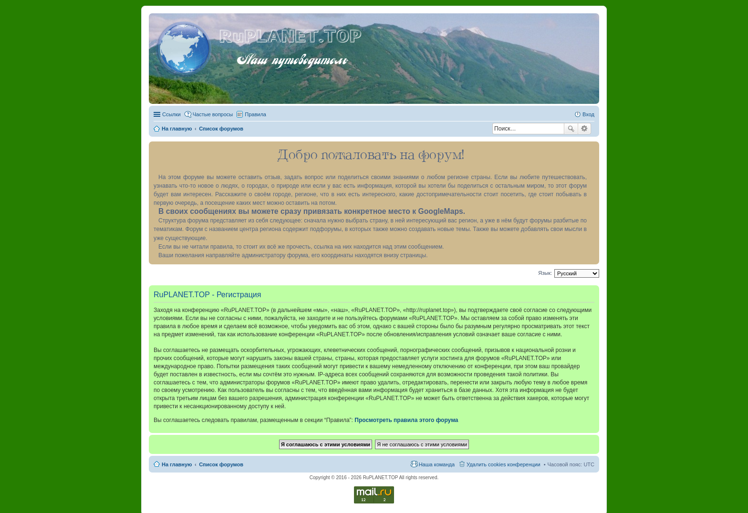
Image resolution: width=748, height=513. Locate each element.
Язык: (545, 273)
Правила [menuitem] (255, 114)
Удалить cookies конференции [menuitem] (503, 464)
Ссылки (171, 114)
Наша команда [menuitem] (437, 464)
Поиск (571, 128)
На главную (177, 464)
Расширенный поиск (584, 128)
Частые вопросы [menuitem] (213, 114)
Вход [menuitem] (588, 114)
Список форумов (221, 464)
